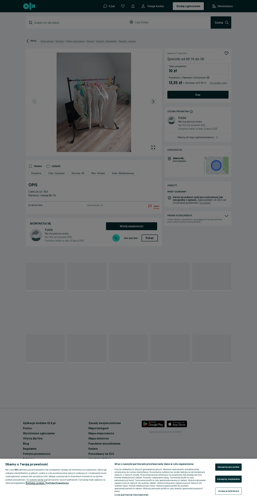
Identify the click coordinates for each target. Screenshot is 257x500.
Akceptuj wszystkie (228, 467)
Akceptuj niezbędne (228, 479)
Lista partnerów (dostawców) (131, 494)
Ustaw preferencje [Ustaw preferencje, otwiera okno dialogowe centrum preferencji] (228, 491)
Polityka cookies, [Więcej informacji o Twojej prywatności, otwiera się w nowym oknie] (35, 483)
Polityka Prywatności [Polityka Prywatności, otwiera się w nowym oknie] (57, 483)
